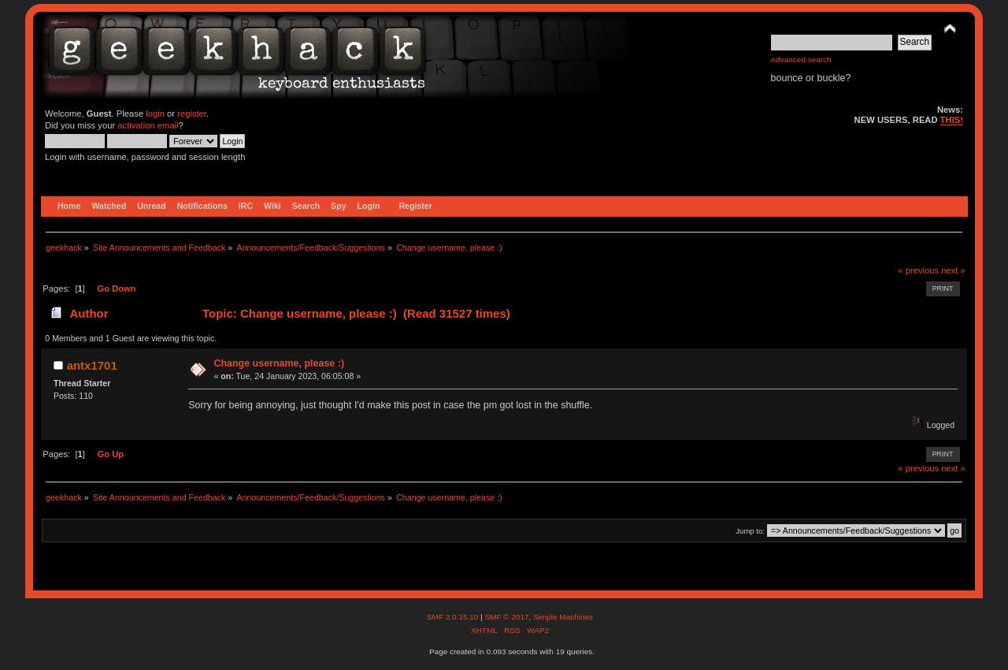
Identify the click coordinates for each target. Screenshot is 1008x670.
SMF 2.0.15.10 (453, 616)
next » (953, 270)
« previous (918, 270)
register (191, 113)
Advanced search (801, 59)
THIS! (951, 120)
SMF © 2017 (506, 616)
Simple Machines (563, 616)
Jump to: (750, 531)
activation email (147, 125)
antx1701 (92, 365)
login (155, 113)
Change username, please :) (278, 363)
